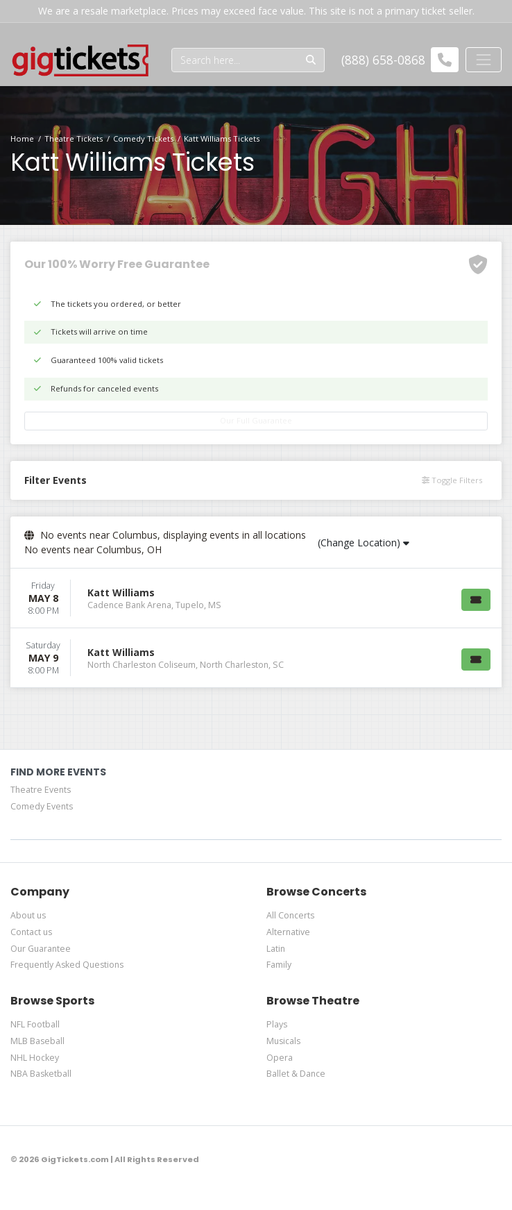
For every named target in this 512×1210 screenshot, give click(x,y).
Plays (276, 1024)
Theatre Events (40, 790)
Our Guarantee (40, 949)
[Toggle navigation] (484, 59)
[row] (256, 598)
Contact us (31, 932)
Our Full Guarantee (256, 420)
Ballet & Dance (295, 1073)
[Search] (234, 60)
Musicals (283, 1041)
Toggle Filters (452, 480)
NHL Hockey (34, 1058)
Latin (275, 949)
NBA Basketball (40, 1073)
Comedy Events (41, 806)
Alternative (288, 932)
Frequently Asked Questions (66, 964)
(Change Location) (363, 542)
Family (278, 964)
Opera (279, 1058)
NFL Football (35, 1024)
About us (28, 915)
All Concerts (290, 915)
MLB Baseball (37, 1041)
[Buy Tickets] (475, 600)
